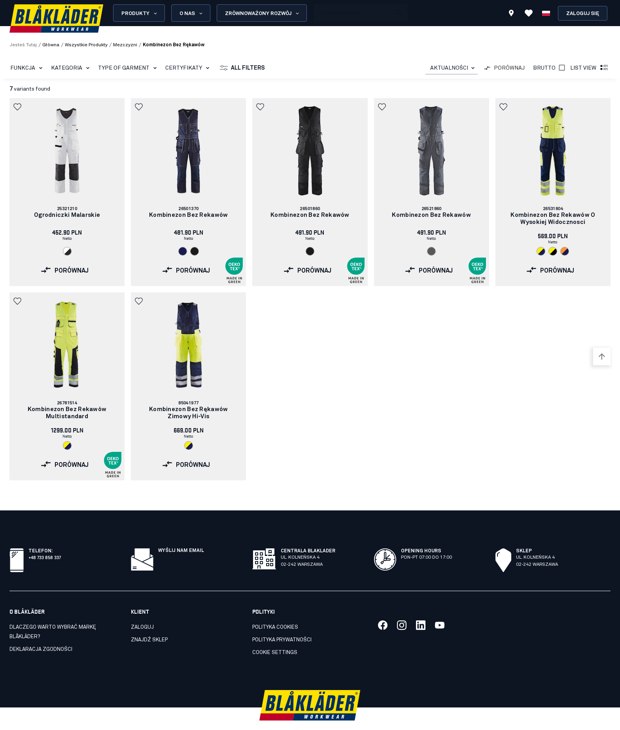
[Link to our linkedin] (420, 607)
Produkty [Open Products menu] (139, 13)
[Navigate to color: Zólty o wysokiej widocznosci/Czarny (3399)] (552, 251)
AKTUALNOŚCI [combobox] (449, 68)
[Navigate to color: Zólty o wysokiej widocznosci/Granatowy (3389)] (541, 251)
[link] (67, 192)
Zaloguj (142, 609)
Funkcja (27, 68)
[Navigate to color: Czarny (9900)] (194, 251)
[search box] (352, 13)
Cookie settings (274, 635)
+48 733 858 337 (44, 539)
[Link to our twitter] (401, 607)
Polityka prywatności (282, 622)
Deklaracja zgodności (40, 632)
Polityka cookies (275, 609)
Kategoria (72, 68)
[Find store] (511, 14)
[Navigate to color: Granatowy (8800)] (182, 251)
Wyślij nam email (181, 533)
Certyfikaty (188, 68)
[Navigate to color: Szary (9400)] (431, 251)
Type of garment (129, 68)
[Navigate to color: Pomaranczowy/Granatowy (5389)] (564, 251)
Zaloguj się (582, 13)
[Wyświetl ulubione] (528, 13)
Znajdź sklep (149, 622)
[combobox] (451, 68)
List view (589, 68)
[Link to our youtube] (439, 607)
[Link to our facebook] (382, 607)
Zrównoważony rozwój (262, 13)
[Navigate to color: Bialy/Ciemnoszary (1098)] (67, 251)
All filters (242, 68)
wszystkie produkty (86, 45)
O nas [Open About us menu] (192, 13)
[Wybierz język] (546, 13)
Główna (50, 45)
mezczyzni (125, 45)
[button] (18, 107)
